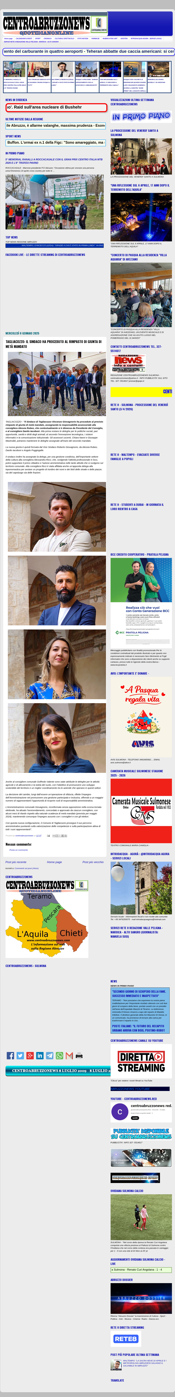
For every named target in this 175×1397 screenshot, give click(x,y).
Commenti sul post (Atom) (27, 868)
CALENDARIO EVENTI (24, 38)
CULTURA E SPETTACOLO (64, 38)
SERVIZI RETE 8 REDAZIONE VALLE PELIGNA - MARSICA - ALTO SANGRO (31, 42)
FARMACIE (95, 38)
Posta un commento (19, 850)
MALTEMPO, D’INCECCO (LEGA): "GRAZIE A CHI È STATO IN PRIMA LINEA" (66, 245)
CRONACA (48, 38)
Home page (8, 38)
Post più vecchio (93, 862)
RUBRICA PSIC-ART (110, 38)
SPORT (37, 38)
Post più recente (16, 862)
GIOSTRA (124, 38)
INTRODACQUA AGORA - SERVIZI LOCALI (146, 38)
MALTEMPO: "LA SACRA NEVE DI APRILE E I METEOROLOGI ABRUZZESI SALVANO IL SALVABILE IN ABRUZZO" (144, 1363)
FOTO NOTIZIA (82, 38)
